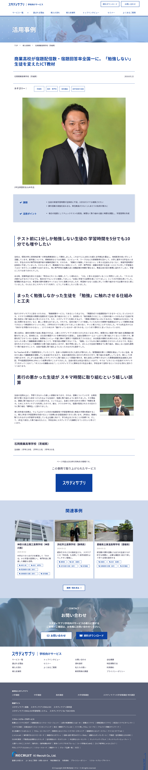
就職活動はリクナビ (104, 723)
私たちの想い (80, 667)
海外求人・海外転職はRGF (41, 743)
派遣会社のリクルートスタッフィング (37, 727)
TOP (16, 45)
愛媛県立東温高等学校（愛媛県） (114, 544)
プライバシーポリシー (116, 671)
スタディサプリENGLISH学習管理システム (29, 710)
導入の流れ (55, 12)
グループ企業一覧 (66, 747)
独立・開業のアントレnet (63, 727)
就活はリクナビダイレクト (123, 723)
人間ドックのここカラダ (21, 743)
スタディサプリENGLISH (41, 707)
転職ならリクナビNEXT (20, 723)
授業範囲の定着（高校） (27, 574)
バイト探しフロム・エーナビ (85, 727)
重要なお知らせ (17, 760)
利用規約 (110, 667)
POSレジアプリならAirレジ (22, 747)
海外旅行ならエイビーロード (34, 735)
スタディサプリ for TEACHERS (62, 710)
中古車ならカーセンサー (79, 739)
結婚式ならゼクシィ (54, 735)
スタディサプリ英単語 (63, 707)
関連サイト (53, 747)
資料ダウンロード (110, 4)
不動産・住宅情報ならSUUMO (120, 735)
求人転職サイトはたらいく (21, 731)
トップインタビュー (91, 12)
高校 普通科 (75, 562)
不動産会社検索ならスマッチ (33, 739)
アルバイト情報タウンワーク (108, 727)
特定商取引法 (112, 663)
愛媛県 (102, 562)
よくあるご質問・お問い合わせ (37, 760)
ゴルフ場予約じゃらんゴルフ (105, 743)
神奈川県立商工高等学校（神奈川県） (33, 546)
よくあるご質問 (129, 12)
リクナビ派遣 (17, 727)
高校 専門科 (52, 89)
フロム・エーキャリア (42, 731)
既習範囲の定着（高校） (27, 569)
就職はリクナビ (88, 723)
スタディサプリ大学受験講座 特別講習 (119, 694)
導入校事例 (70, 12)
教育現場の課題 (81, 671)
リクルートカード (40, 747)
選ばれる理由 (38, 12)
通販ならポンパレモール (98, 735)
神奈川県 (22, 565)
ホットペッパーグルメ (98, 739)
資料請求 (78, 663)
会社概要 (110, 659)
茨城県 (39, 89)
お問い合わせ (130, 4)
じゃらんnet (16, 735)
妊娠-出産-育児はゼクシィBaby (75, 735)
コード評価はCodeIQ (84, 743)
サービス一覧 (17, 12)
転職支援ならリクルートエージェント (45, 723)
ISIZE (77, 747)
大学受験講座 (83, 694)
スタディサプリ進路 (20, 707)
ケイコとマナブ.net (115, 731)
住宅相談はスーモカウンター (57, 739)
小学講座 (15, 694)
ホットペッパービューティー (118, 739)
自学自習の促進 (78, 89)
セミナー (111, 12)
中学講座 (37, 694)
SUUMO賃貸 (16, 739)
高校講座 (64, 89)
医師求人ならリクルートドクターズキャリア (68, 731)
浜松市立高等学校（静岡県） (72, 544)
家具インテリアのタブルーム (64, 743)
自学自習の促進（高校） (67, 566)
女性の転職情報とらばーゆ (71, 723)
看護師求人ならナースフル (96, 731)
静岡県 (62, 562)
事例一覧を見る (73, 587)
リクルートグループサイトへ (99, 760)
